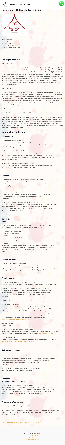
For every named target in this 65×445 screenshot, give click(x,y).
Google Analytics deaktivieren (45, 333)
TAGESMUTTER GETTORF (20, 4)
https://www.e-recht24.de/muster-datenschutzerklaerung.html (23, 422)
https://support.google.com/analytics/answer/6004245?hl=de (19, 341)
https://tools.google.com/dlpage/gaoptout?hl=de (15, 319)
